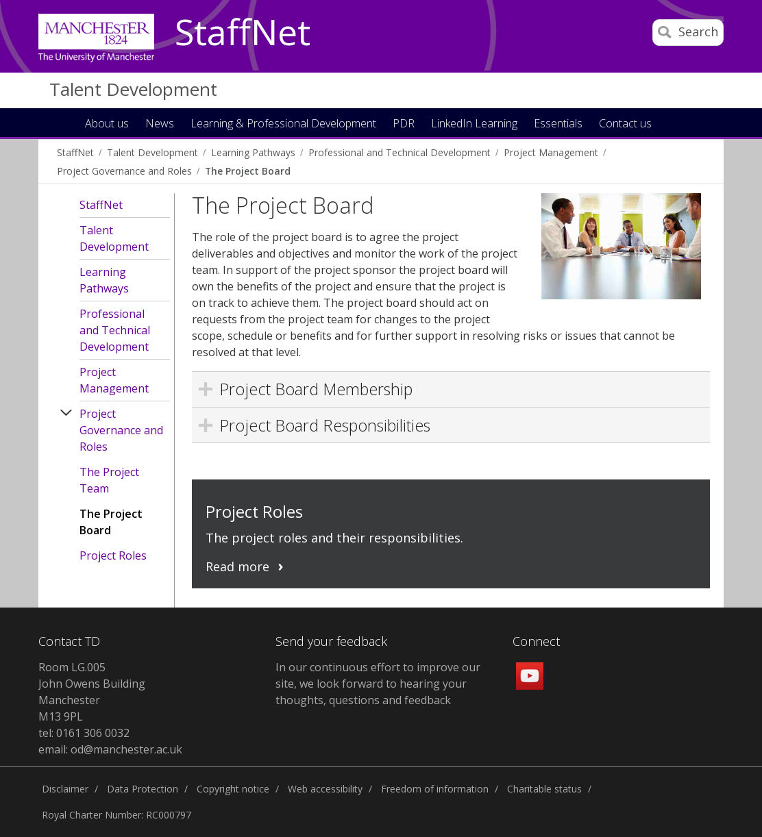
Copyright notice (233, 788)
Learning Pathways (253, 152)
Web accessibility (325, 788)
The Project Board (248, 170)
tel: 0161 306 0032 (84, 732)
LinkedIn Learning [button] (474, 124)
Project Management (551, 152)
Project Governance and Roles (124, 170)
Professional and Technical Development (399, 152)
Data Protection (142, 788)
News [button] (159, 124)
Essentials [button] (558, 124)
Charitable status (544, 788)
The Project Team (109, 480)
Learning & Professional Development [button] (283, 124)
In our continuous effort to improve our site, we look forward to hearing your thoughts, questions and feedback (377, 684)
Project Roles (113, 555)
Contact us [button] (625, 124)
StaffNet (242, 32)
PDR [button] (404, 124)
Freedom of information (435, 788)
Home (62, 122)
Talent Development (133, 89)
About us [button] (107, 124)
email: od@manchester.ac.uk (110, 749)
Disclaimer (65, 788)
